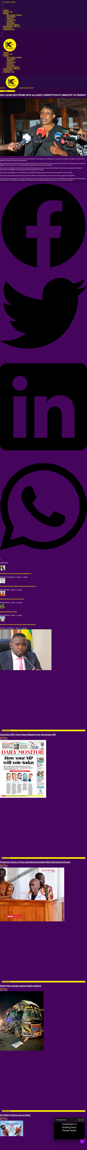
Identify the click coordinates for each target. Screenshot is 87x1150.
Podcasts (8, 28)
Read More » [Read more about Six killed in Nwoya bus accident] (4, 1118)
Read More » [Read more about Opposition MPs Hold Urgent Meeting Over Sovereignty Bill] (4, 737)
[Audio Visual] (82, 1141)
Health (10, 18)
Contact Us (9, 29)
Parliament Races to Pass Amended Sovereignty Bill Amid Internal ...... (18, 586)
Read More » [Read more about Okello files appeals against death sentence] (4, 989)
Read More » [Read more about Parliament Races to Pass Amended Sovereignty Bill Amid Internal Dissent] (4, 865)
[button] (43, 226)
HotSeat (11, 23)
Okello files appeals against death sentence (12, 599)
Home (6, 10)
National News (14, 15)
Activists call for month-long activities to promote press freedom (18, 624)
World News (13, 25)
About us (7, 12)
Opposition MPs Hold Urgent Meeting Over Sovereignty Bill (15, 573)
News (6, 13)
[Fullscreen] (79, 1120)
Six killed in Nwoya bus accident (8, 611)
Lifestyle (11, 20)
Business (11, 16)
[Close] (82, 1120)
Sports (10, 21)
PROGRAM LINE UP (11, 26)
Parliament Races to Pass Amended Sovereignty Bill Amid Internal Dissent (35, 862)
